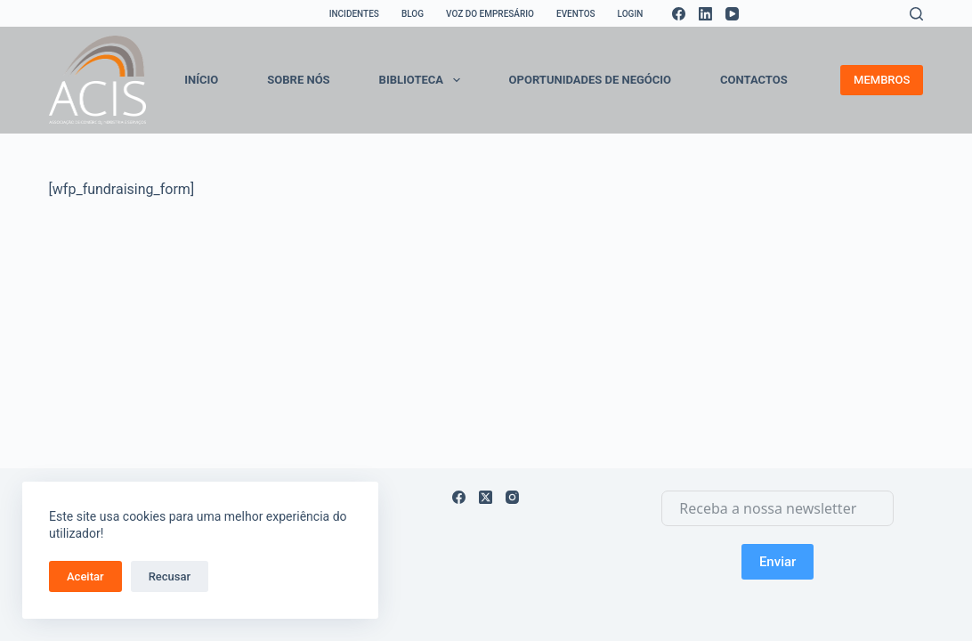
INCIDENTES (354, 14)
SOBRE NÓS (298, 79)
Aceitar (85, 576)
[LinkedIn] (705, 13)
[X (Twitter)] (485, 497)
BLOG (412, 14)
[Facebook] (678, 13)
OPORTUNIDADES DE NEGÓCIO (590, 79)
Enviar (777, 562)
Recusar (169, 576)
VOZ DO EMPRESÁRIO (490, 14)
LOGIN (631, 14)
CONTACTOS (754, 79)
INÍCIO (201, 79)
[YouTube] (732, 13)
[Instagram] (512, 497)
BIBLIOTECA (423, 80)
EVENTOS (575, 14)
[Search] (916, 13)
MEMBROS (882, 79)
